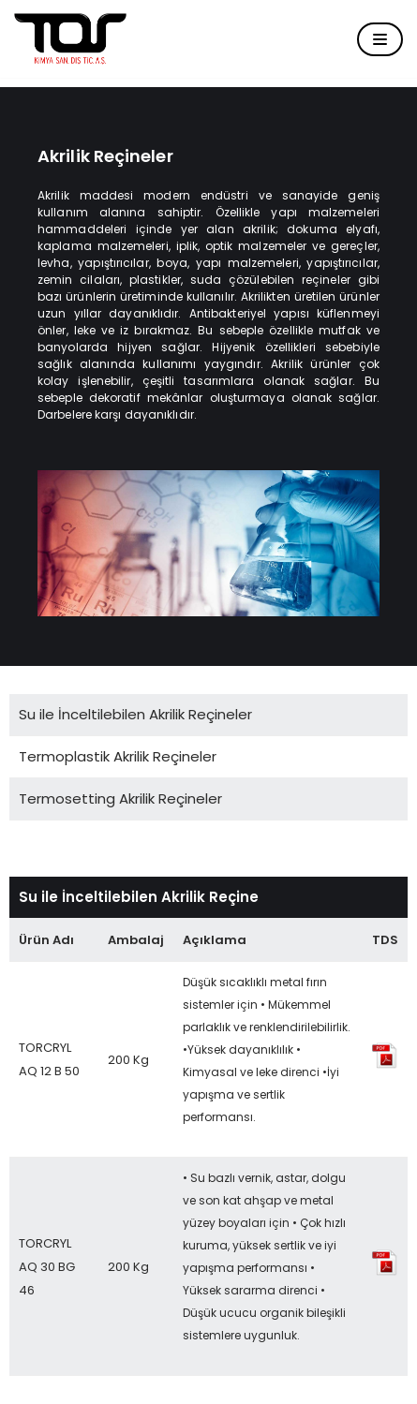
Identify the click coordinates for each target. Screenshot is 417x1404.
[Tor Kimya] (70, 39)
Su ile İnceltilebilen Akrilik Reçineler (135, 714)
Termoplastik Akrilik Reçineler (117, 756)
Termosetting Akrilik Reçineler (120, 798)
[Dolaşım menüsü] (380, 39)
